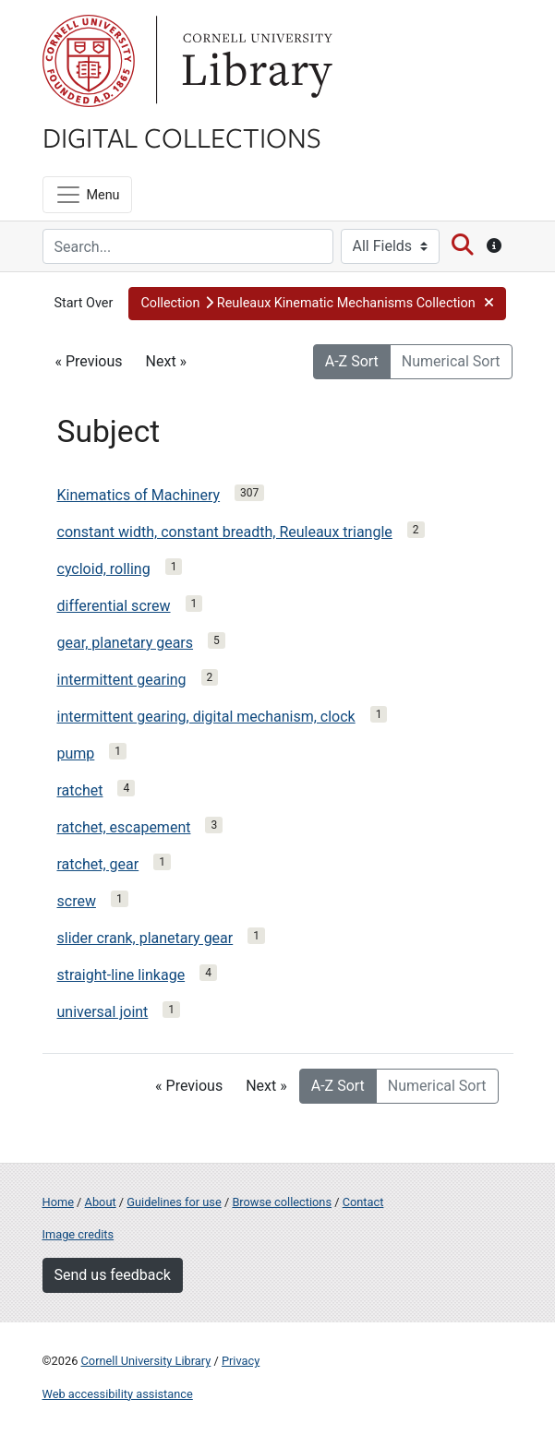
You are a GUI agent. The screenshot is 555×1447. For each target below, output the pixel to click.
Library (255, 61)
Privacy (240, 1361)
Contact (363, 1202)
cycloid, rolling (104, 569)
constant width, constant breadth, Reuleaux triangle (224, 532)
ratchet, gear (98, 864)
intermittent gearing (122, 679)
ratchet (80, 790)
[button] (317, 303)
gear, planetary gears (125, 643)
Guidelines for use (174, 1202)
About (100, 1202)
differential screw (114, 606)
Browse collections (282, 1202)
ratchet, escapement (124, 827)
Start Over (84, 303)
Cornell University (88, 61)
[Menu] (87, 194)
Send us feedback (112, 1275)
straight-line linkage (121, 975)
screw (76, 901)
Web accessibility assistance (117, 1394)
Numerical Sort (451, 361)
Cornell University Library (146, 1361)
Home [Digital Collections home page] (58, 1202)
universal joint (103, 1012)
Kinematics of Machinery (139, 495)
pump (76, 753)
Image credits (78, 1234)
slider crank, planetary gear (145, 938)
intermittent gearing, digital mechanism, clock (206, 716)
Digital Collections (181, 136)
